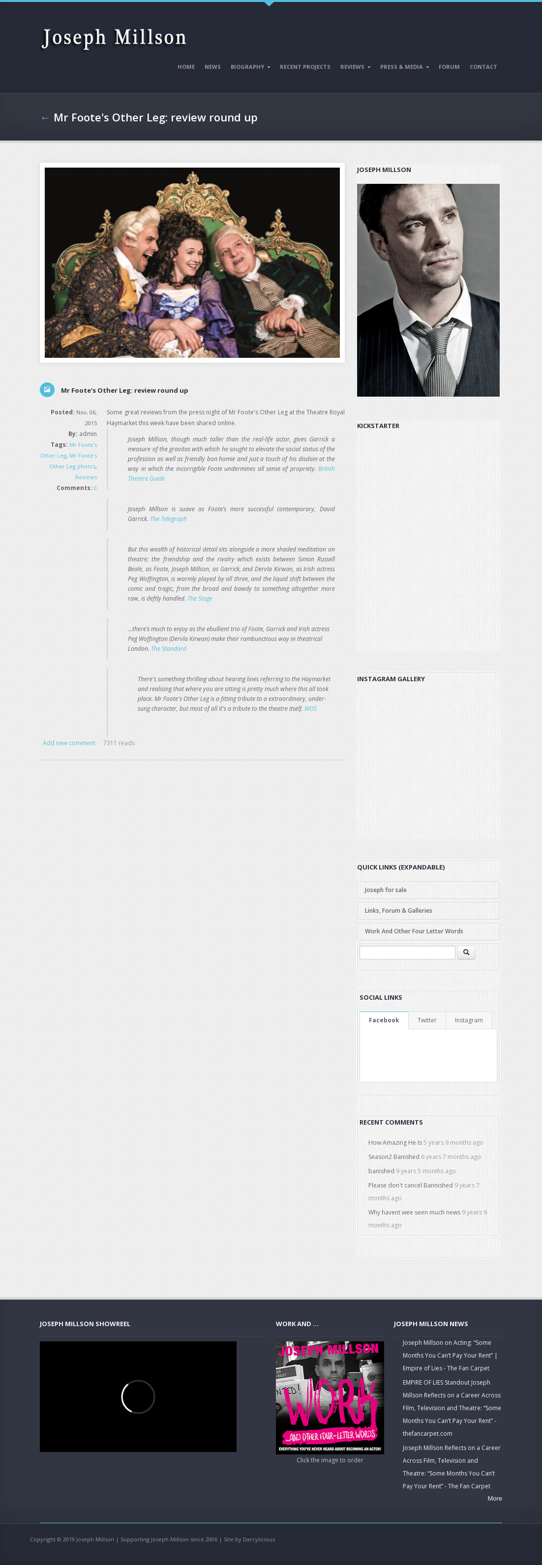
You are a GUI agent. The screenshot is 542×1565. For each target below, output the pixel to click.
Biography (248, 68)
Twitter (427, 1020)
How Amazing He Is (395, 1142)
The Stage (199, 598)
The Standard (168, 648)
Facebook (384, 1020)
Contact (483, 66)
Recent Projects (305, 66)
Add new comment (69, 743)
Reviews (353, 68)
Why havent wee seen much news (414, 1212)
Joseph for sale (386, 890)
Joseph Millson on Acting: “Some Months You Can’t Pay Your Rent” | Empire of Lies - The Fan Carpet (450, 1355)
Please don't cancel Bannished (410, 1185)
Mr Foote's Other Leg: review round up (156, 117)
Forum (449, 66)
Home (186, 66)
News (213, 66)
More (494, 1498)
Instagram (469, 1020)
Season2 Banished (394, 1157)
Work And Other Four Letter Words (414, 931)
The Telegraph (168, 519)
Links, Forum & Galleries (398, 910)
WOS (310, 708)
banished (381, 1171)
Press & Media (402, 68)
